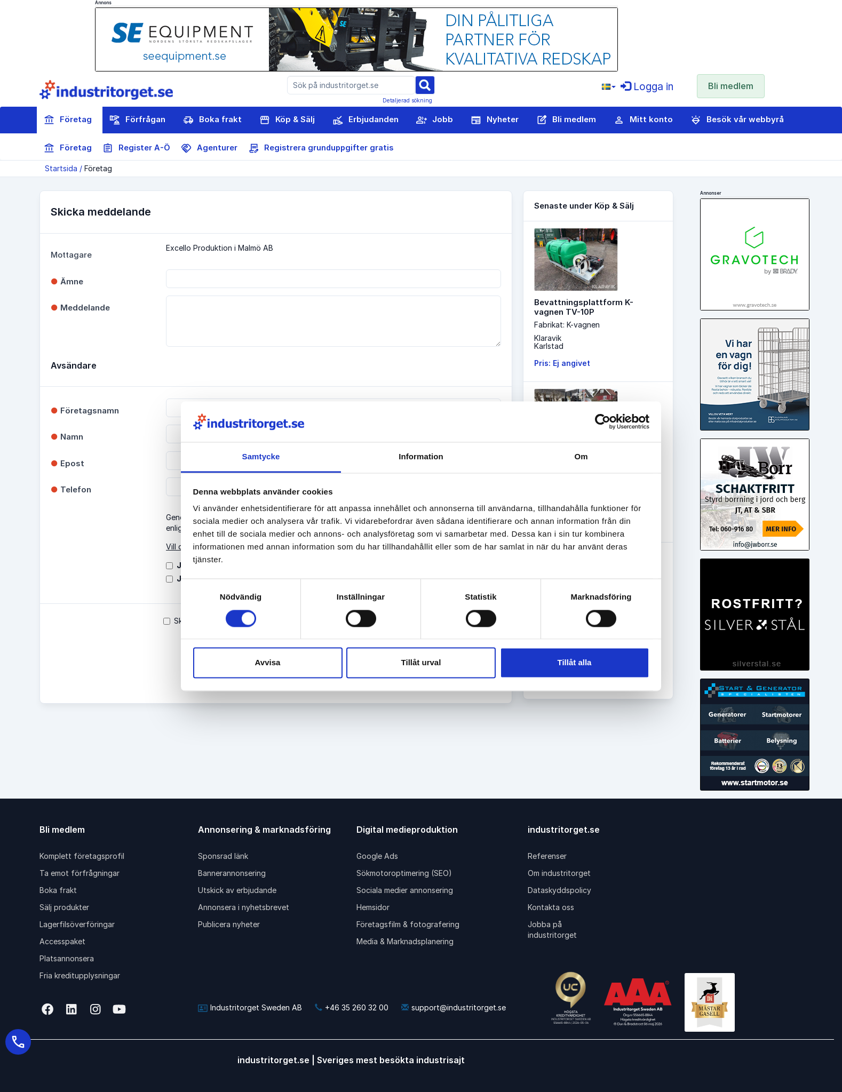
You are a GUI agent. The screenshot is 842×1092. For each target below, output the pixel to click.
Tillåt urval (421, 662)
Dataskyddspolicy (559, 890)
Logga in (647, 87)
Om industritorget (559, 873)
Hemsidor (373, 907)
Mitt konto (643, 120)
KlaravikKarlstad (548, 341)
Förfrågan (137, 120)
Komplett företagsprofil (81, 855)
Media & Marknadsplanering (405, 941)
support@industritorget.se (453, 1007)
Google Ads (377, 855)
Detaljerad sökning (407, 100)
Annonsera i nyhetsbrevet (243, 907)
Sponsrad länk (223, 855)
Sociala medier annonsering (404, 890)
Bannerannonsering (232, 873)
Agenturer (209, 148)
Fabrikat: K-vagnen (567, 324)
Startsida (61, 168)
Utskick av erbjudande (237, 890)
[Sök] (424, 84)
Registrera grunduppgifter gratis (320, 148)
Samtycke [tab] (261, 456)
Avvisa (268, 662)
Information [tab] (421, 456)
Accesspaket (62, 941)
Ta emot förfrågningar (79, 873)
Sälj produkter (64, 907)
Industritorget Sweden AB (250, 1007)
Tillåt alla (575, 662)
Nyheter (495, 120)
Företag (68, 120)
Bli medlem (730, 86)
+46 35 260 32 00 (351, 1007)
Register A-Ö (136, 148)
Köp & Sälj (287, 120)
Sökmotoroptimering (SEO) (404, 873)
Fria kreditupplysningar (79, 975)
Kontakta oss (551, 907)
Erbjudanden (365, 120)
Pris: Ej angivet (562, 363)
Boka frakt (212, 120)
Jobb (434, 120)
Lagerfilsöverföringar (77, 924)
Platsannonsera (66, 958)
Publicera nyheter (229, 924)
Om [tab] (580, 456)
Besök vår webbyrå (737, 120)
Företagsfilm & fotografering (407, 924)
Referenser (547, 855)
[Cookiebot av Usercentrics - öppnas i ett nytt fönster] (602, 421)
